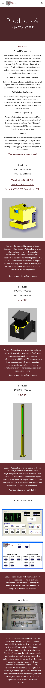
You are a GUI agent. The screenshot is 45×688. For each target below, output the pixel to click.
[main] (22, 23)
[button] (3, 3)
